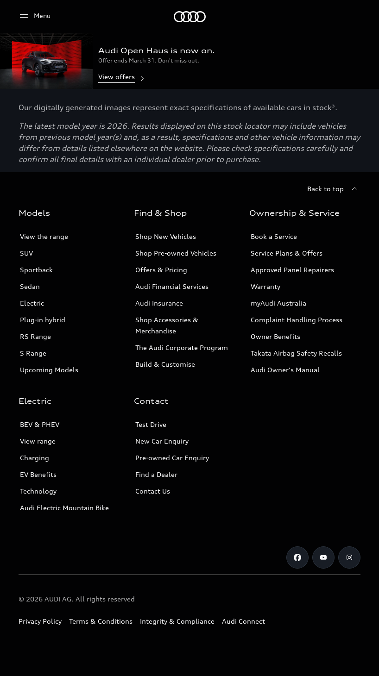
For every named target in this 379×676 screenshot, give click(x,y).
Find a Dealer (156, 474)
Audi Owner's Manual (285, 370)
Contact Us (152, 491)
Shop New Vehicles (165, 236)
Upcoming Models (49, 370)
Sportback (36, 270)
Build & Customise (165, 364)
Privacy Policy (40, 621)
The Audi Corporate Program (181, 347)
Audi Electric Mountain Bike (64, 508)
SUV (26, 253)
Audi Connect (243, 621)
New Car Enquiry (162, 441)
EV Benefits (38, 474)
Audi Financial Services (171, 286)
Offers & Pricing (161, 270)
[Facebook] (297, 557)
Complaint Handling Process (296, 320)
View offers (122, 77)
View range (38, 441)
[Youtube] (323, 557)
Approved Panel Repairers (292, 270)
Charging (34, 458)
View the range (44, 236)
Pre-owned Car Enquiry (172, 458)
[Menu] (190, 16)
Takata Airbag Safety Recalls (296, 353)
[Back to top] (333, 188)
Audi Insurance (159, 303)
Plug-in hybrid (42, 320)
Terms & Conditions (101, 621)
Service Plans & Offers (286, 253)
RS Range (35, 336)
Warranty (265, 286)
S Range (33, 353)
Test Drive (150, 424)
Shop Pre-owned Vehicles (175, 253)
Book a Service (274, 236)
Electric (32, 303)
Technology (38, 491)
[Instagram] (349, 557)
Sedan (30, 286)
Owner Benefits (275, 336)
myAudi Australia (278, 303)
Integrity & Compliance (177, 621)
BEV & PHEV (39, 424)
